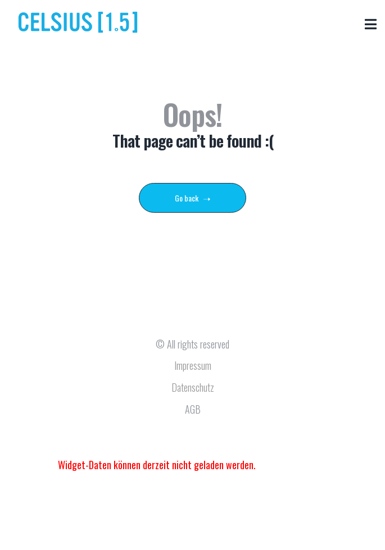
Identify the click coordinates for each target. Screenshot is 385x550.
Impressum (192, 365)
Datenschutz (192, 387)
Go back (192, 198)
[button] (371, 24)
